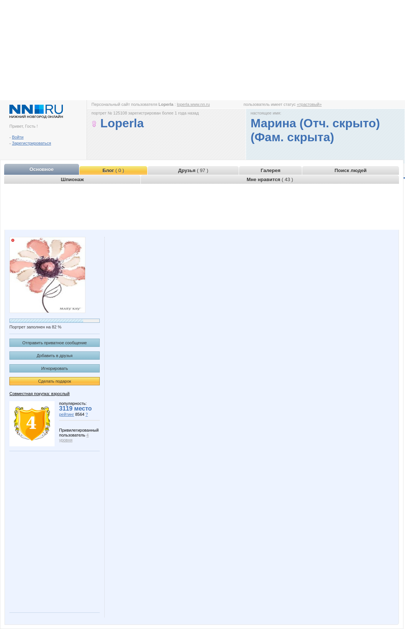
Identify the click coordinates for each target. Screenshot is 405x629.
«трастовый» (309, 104)
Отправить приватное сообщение (54, 342)
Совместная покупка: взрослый (39, 393)
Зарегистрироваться (31, 143)
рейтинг (66, 414)
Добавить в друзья (54, 355)
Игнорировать (54, 368)
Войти (18, 137)
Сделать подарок (54, 381)
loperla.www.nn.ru (193, 104)
